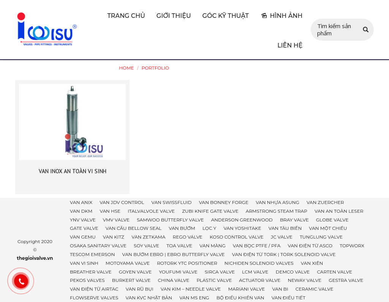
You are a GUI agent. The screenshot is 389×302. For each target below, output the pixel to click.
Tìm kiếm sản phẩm (334, 29)
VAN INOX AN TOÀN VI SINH (72, 171)
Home (126, 68)
